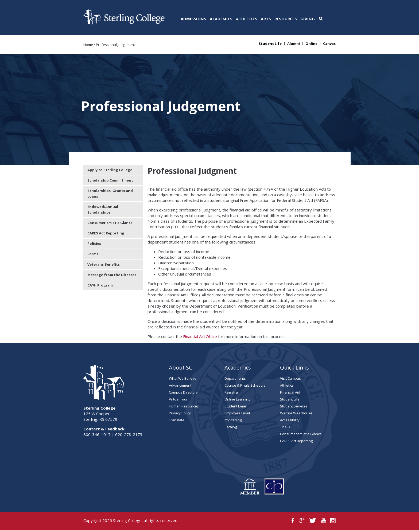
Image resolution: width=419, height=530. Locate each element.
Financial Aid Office (200, 336)
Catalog (230, 427)
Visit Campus (290, 378)
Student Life (270, 43)
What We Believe (182, 378)
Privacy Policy (180, 413)
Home (88, 44)
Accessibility (290, 420)
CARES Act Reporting (105, 233)
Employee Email (237, 413)
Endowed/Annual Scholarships (102, 209)
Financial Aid (290, 392)
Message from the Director (111, 274)
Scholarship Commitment (110, 180)
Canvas (329, 43)
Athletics (246, 18)
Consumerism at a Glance (110, 222)
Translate (176, 420)
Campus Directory (183, 392)
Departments (235, 378)
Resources (285, 18)
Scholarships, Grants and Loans (110, 193)
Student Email (235, 406)
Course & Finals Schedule (245, 385)
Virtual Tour (178, 399)
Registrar (231, 392)
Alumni (293, 43)
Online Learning (237, 399)
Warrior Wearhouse (296, 413)
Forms (92, 254)
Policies (94, 243)
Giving (307, 18)
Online (311, 43)
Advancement (180, 385)
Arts (266, 18)
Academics (221, 18)
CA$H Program (100, 285)
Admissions (193, 18)
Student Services (294, 406)
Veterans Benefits (103, 264)
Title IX (285, 427)
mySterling (233, 420)
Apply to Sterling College (109, 169)
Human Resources (184, 406)
